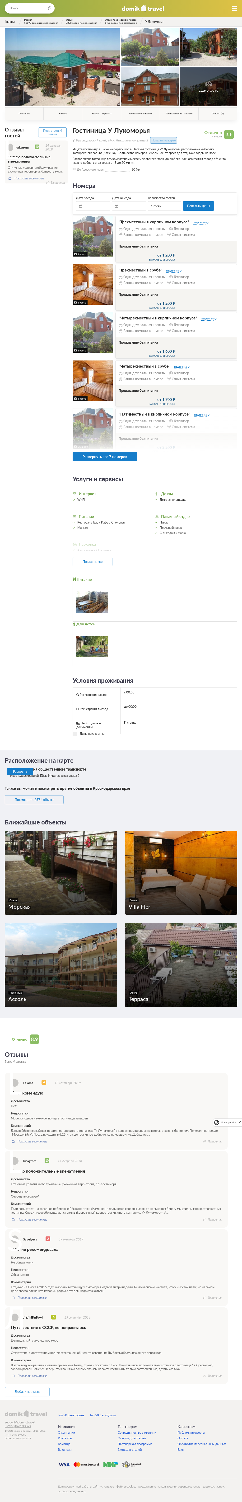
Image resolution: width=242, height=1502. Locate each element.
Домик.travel (143, 8)
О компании (66, 1431)
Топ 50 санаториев (71, 1414)
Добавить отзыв (28, 1391)
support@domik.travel (20, 1421)
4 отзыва (217, 136)
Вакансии (65, 1449)
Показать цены (198, 206)
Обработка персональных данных (201, 1443)
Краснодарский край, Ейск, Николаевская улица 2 (112, 140)
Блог (180, 1449)
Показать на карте (164, 140)
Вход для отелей (130, 1449)
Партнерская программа (135, 1443)
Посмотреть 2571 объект (35, 799)
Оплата (182, 1437)
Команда (64, 1443)
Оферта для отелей (132, 1437)
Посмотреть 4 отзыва (52, 132)
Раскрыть (20, 771)
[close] (240, 1122)
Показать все (94, 561)
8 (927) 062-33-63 (18, 1425)
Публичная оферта (191, 1431)
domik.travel (26, 1412)
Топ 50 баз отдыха (103, 1414)
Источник (58, 182)
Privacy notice (228, 1122)
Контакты (65, 1437)
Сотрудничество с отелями (137, 1431)
